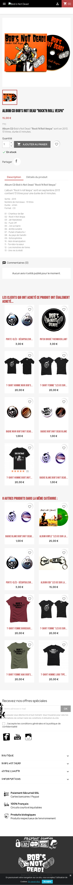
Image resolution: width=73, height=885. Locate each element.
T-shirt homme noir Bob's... (19, 385)
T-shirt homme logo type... (54, 674)
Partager (17, 162)
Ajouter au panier (32, 144)
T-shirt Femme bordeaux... (19, 628)
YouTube (17, 737)
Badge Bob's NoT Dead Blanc (53, 431)
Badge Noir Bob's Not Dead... (19, 431)
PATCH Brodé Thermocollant (53, 339)
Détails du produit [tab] (36, 177)
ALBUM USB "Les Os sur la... (53, 582)
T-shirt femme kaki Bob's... (19, 674)
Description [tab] (14, 177)
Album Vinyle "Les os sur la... (54, 536)
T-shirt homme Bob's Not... (19, 477)
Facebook (6, 737)
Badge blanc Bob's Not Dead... (54, 477)
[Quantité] (6, 144)
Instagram (28, 737)
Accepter (47, 882)
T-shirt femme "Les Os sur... (53, 385)
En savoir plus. (34, 882)
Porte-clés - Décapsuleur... (19, 339)
